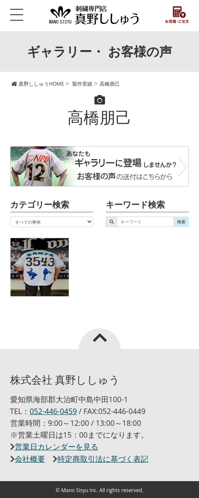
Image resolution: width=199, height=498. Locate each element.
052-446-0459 (53, 411)
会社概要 (30, 459)
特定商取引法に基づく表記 (102, 459)
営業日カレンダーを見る (56, 446)
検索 (181, 222)
